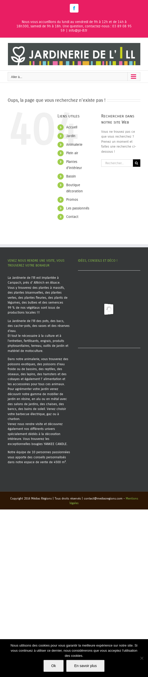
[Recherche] (136, 163)
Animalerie (74, 144)
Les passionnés (77, 208)
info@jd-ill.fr (78, 30)
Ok (53, 666)
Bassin (71, 176)
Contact (72, 217)
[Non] (141, 658)
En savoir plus (85, 666)
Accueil (71, 127)
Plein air (72, 153)
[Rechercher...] (117, 163)
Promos (72, 199)
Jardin (70, 136)
